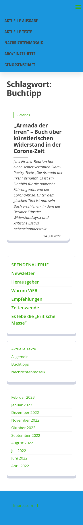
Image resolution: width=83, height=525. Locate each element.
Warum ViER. (25, 290)
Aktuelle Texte (18, 32)
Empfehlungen (26, 299)
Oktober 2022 (23, 427)
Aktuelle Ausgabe (21, 21)
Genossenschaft (19, 65)
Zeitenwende (25, 308)
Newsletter (23, 273)
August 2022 (22, 442)
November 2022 (25, 420)
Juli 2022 (18, 450)
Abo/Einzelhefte (20, 54)
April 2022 (20, 465)
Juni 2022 (19, 458)
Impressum (23, 505)
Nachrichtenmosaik (23, 43)
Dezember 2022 (25, 412)
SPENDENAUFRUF (30, 265)
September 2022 (25, 435)
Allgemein (20, 356)
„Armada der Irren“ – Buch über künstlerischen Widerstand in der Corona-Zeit (38, 138)
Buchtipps (22, 115)
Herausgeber (25, 282)
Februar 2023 (23, 397)
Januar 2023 (21, 404)
